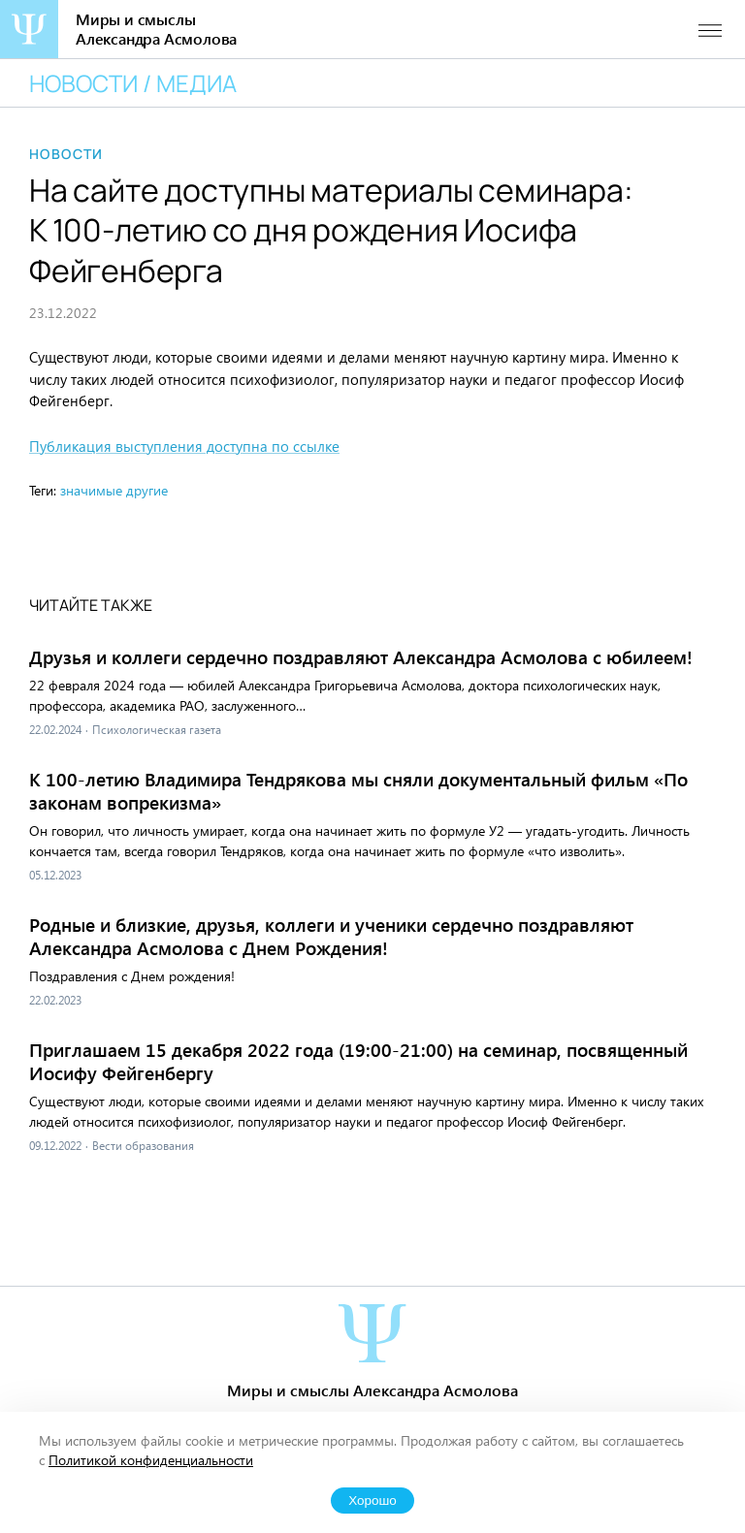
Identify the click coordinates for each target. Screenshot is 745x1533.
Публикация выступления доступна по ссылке (184, 446)
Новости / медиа (133, 83)
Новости (66, 154)
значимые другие (114, 490)
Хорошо (372, 1500)
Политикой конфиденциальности (151, 1460)
